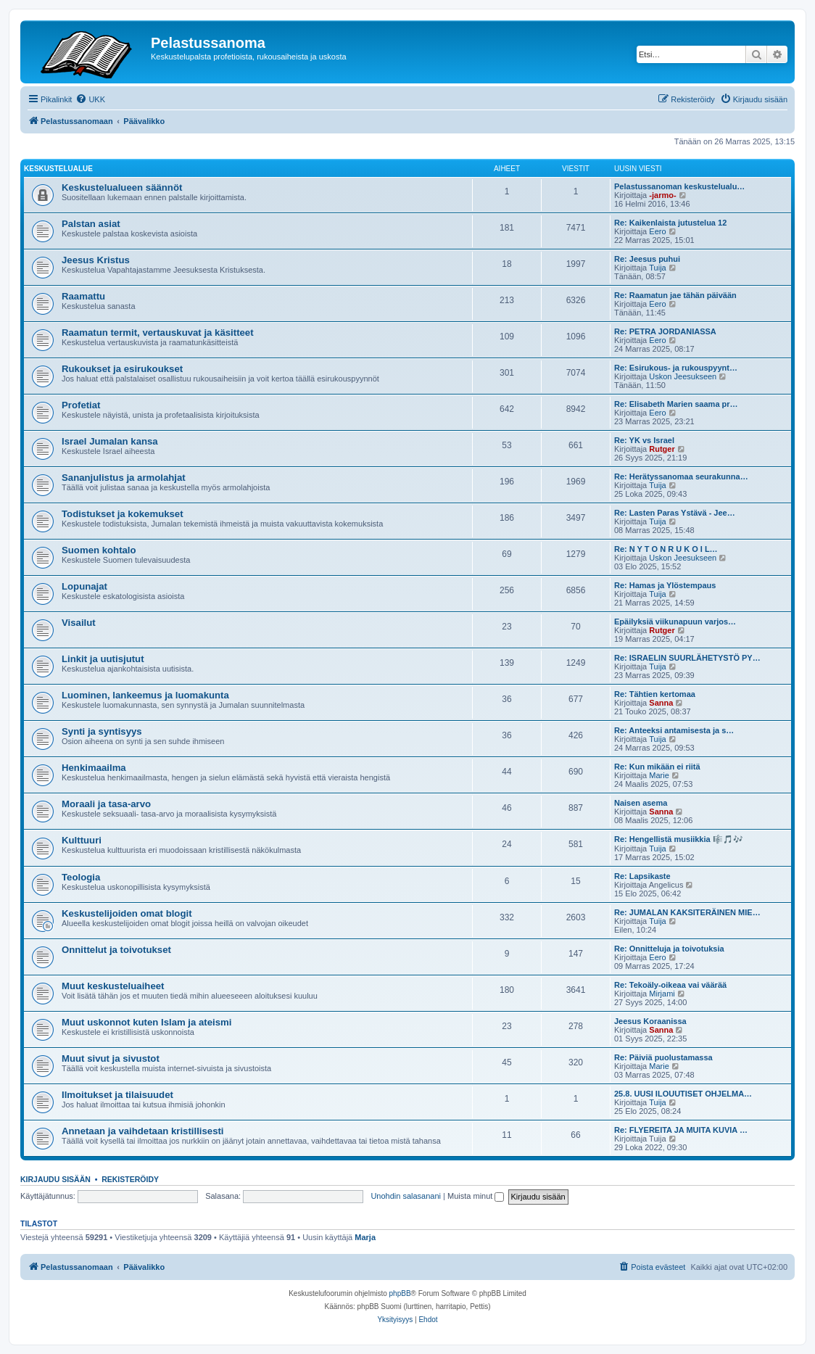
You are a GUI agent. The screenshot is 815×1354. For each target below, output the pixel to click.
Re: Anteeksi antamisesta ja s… (674, 730)
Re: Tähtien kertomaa (654, 694)
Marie (659, 775)
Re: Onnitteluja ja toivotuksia (669, 948)
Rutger (661, 449)
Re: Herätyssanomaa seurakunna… (681, 476)
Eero (657, 231)
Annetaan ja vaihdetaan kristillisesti (143, 1131)
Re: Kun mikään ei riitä (657, 766)
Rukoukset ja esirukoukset (122, 368)
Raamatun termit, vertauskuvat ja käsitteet (158, 332)
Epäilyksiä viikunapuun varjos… (675, 621)
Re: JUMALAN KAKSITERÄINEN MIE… (687, 912)
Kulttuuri (82, 840)
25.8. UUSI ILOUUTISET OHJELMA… (683, 1093)
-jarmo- (662, 195)
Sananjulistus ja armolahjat (124, 477)
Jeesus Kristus (96, 260)
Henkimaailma (94, 767)
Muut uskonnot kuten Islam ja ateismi (146, 1022)
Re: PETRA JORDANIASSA (665, 331)
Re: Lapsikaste (642, 876)
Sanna (661, 702)
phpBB (400, 1293)
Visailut (79, 622)
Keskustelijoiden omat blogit (127, 913)
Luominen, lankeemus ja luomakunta (145, 695)
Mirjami (661, 993)
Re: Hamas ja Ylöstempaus (665, 585)
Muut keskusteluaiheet (113, 986)
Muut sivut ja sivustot (111, 1058)
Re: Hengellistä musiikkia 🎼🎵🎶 (678, 839)
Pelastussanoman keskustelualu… (679, 186)
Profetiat (81, 405)
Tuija (657, 267)
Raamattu (83, 296)
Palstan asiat (91, 223)
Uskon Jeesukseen (682, 376)
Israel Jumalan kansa (110, 441)
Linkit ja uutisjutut (103, 658)
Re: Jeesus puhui (647, 259)
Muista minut (475, 1196)
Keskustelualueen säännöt (122, 187)
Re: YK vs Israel (644, 440)
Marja (365, 1237)
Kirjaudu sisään (55, 1179)
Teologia (81, 877)
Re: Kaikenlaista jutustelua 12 (670, 222)
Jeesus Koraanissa (650, 1021)
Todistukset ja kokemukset (122, 513)
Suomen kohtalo (99, 550)
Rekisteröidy (130, 1179)
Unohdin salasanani (406, 1196)
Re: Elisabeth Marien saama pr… (676, 404)
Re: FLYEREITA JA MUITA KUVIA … (681, 1130)
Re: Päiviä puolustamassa (663, 1057)
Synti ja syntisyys (102, 731)
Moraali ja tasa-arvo (106, 803)
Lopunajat (84, 586)
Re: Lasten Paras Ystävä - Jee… (674, 512)
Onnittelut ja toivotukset (116, 949)
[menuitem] (90, 99)
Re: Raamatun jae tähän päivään (675, 295)
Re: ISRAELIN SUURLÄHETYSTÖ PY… (687, 657)
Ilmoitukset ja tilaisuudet (117, 1094)
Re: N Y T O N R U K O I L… (666, 549)
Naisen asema (640, 802)
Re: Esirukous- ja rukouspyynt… (675, 367)
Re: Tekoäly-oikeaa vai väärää (670, 985)
